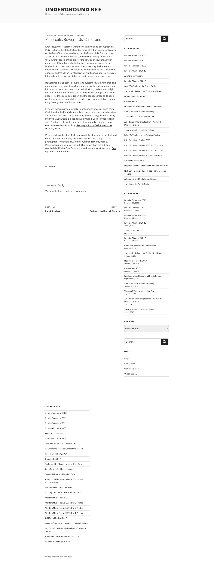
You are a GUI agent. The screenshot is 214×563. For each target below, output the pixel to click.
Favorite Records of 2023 (135, 55)
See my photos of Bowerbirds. (66, 102)
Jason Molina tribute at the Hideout (139, 130)
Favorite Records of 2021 (135, 66)
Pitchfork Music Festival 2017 (137, 140)
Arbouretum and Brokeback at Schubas (141, 179)
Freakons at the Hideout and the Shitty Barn (143, 106)
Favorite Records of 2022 (135, 60)
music (52, 166)
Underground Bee (73, 10)
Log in (127, 358)
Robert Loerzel (76, 36)
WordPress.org (130, 374)
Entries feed (129, 364)
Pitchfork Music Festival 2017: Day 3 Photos (143, 145)
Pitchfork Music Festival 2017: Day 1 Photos (143, 155)
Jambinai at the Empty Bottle (136, 184)
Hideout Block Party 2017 (135, 96)
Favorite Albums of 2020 (135, 71)
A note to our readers (133, 76)
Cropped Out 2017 (132, 101)
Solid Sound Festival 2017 (135, 160)
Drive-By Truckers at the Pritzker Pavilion (142, 135)
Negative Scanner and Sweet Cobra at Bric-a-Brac (146, 165)
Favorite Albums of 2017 (135, 81)
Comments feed (131, 369)
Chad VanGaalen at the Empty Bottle (140, 86)
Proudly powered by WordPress (58, 556)
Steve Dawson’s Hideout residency (139, 111)
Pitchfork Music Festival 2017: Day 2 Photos (143, 150)
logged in (63, 191)
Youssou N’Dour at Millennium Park (139, 116)
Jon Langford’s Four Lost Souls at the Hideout (143, 91)
